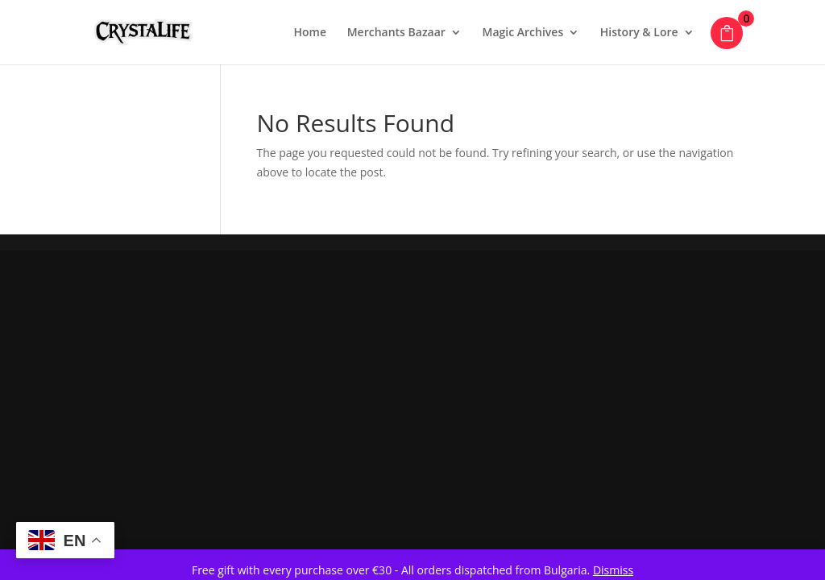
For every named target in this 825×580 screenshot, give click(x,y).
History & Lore (639, 33)
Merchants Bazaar (396, 33)
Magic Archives (523, 33)
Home (310, 33)
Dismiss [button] (613, 570)
